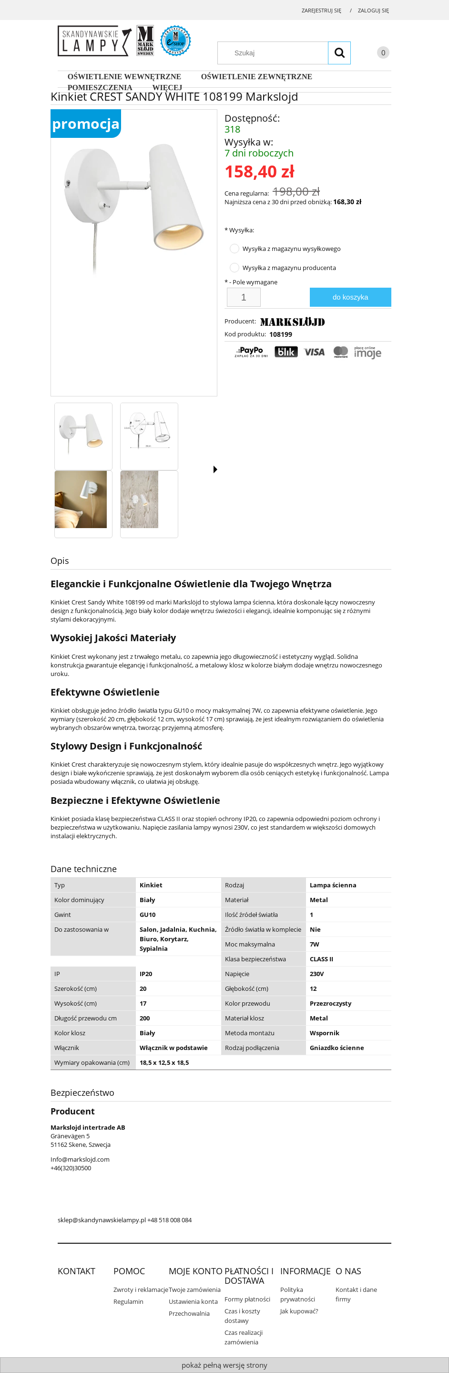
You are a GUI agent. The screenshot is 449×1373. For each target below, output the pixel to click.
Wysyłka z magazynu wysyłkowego (292, 248)
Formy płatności (247, 1299)
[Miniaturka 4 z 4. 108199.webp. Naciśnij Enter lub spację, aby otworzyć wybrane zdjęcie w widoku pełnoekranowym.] (139, 499)
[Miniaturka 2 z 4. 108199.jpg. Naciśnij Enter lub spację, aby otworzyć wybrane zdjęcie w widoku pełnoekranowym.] (147, 431)
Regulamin (128, 1301)
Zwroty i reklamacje (140, 1289)
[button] (215, 469)
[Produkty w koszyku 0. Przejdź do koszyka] (373, 54)
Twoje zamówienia (195, 1289)
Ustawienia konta (193, 1301)
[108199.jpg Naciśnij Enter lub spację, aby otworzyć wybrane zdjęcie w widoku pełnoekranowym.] (134, 200)
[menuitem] (124, 77)
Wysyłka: (239, 230)
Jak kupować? (299, 1311)
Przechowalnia (189, 1313)
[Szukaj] (339, 53)
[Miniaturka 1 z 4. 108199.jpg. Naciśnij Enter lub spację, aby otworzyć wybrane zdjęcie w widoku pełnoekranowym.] (81, 431)
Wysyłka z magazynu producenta (289, 267)
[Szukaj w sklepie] (288, 52)
